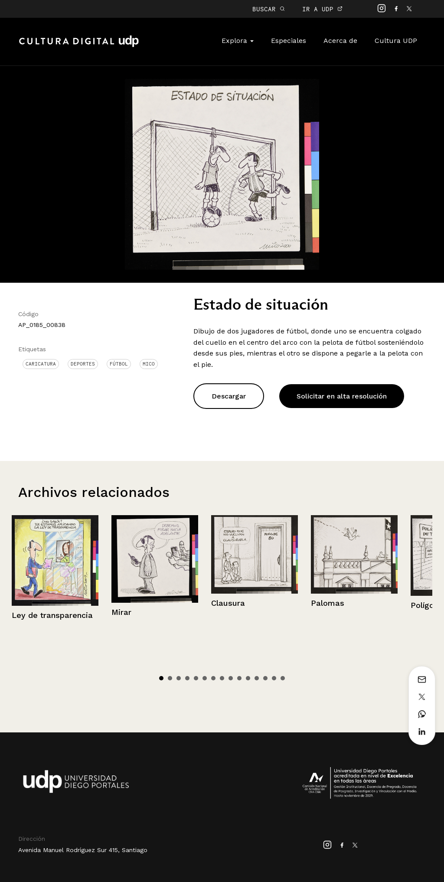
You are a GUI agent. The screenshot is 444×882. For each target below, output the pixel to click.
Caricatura (41, 364)
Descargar (229, 396)
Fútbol (119, 364)
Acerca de (340, 40)
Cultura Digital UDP (79, 46)
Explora (238, 40)
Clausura (228, 603)
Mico (149, 364)
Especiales (288, 40)
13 (265, 678)
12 (257, 678)
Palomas (327, 603)
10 (239, 678)
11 (248, 678)
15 (283, 678)
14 (274, 678)
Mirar (121, 612)
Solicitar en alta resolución (342, 396)
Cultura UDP (396, 40)
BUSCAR (268, 9)
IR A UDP (322, 9)
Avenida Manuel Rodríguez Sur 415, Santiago (82, 849)
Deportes (83, 364)
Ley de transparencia (52, 615)
